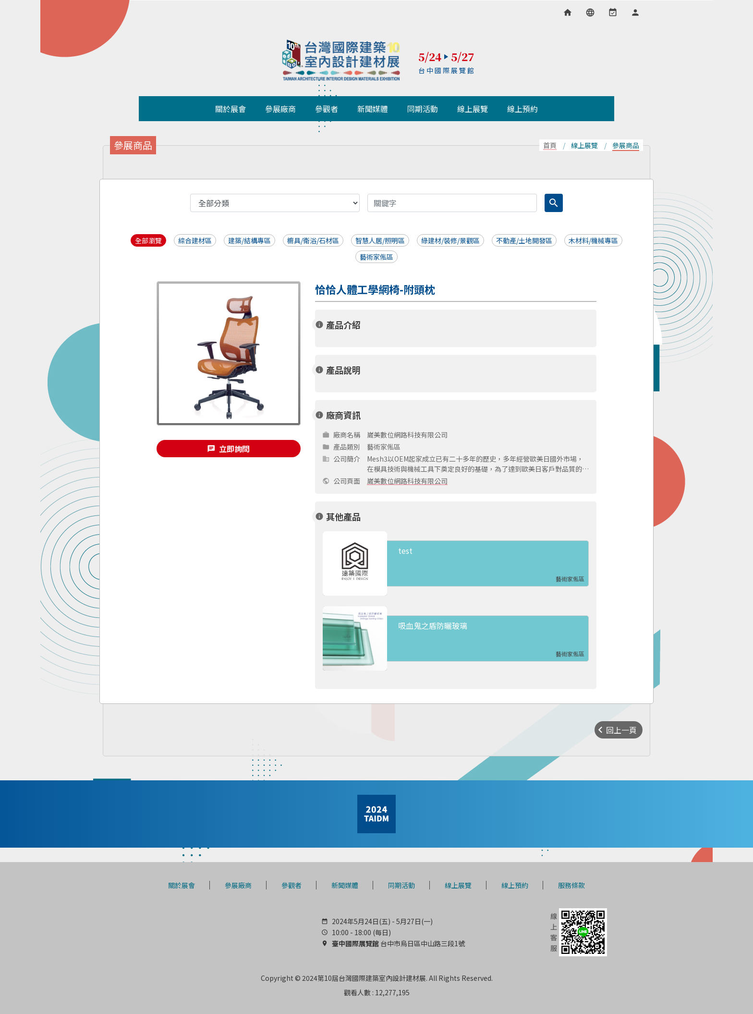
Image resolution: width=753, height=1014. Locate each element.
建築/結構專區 (249, 240)
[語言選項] (590, 12)
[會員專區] (635, 12)
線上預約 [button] (522, 108)
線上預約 (514, 885)
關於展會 (181, 885)
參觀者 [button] (326, 108)
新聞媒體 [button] (372, 108)
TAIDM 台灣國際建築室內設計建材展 (341, 60)
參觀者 (291, 885)
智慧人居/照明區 (380, 240)
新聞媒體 (344, 885)
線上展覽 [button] (472, 108)
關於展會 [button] (230, 108)
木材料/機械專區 (593, 240)
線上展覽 (458, 885)
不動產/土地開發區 (524, 240)
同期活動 (401, 885)
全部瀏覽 (148, 240)
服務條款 (571, 885)
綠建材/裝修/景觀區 (450, 240)
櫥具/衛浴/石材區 (313, 240)
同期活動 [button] (422, 108)
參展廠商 (238, 885)
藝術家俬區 (376, 257)
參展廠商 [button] (280, 108)
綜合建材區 (195, 240)
